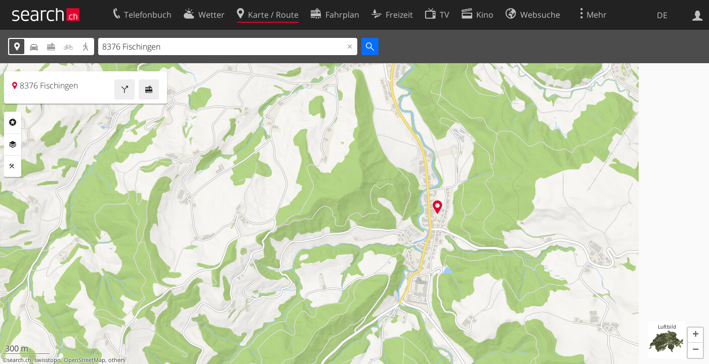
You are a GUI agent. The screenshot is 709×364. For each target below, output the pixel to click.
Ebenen (12, 144)
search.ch (19, 359)
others (116, 359)
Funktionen (12, 166)
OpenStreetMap (84, 359)
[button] (695, 335)
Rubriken (12, 122)
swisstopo (47, 359)
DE (662, 15)
